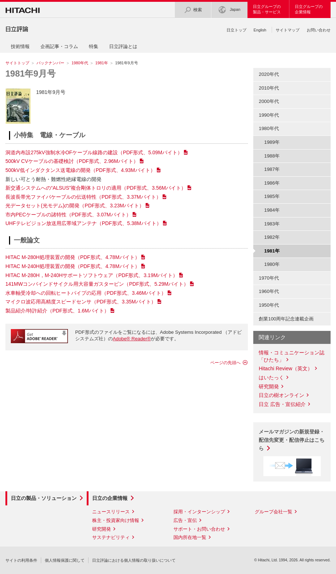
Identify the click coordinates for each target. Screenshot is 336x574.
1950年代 (269, 305)
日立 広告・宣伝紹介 (282, 404)
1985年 (272, 196)
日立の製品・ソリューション (44, 498)
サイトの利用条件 (21, 560)
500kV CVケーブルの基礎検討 (71, 161)
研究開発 (269, 386)
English (260, 30)
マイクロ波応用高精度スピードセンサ (80, 302)
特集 (93, 46)
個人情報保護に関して (65, 560)
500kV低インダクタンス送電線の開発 (80, 170)
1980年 (272, 264)
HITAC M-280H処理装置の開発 (72, 257)
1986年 (272, 183)
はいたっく (271, 377)
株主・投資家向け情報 (115, 520)
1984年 (272, 210)
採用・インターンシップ (199, 511)
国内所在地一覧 (189, 537)
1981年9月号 (30, 73)
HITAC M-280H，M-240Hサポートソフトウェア (91, 275)
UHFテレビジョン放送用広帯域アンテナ (83, 223)
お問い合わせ (319, 30)
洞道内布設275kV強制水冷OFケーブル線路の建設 (93, 152)
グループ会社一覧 (273, 511)
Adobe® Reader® (132, 338)
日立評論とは (123, 46)
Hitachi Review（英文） (286, 368)
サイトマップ (288, 30)
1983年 (272, 223)
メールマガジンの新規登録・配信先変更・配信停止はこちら (291, 440)
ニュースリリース (111, 511)
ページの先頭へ (225, 362)
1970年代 (269, 278)
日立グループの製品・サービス (267, 9)
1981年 (101, 63)
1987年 (272, 169)
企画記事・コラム (59, 46)
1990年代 (269, 115)
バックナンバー (50, 63)
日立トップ (236, 30)
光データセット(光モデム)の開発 (74, 205)
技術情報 (20, 46)
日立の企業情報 (110, 498)
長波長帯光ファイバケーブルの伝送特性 (83, 197)
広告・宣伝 (185, 520)
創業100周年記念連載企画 (286, 318)
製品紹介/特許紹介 (57, 311)
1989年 (272, 142)
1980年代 (80, 63)
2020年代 (269, 74)
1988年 (272, 156)
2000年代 (269, 101)
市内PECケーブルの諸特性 (68, 214)
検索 (193, 10)
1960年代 (269, 291)
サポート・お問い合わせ (199, 529)
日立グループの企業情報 (309, 9)
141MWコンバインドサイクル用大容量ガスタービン (97, 284)
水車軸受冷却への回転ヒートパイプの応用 (85, 293)
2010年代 (269, 88)
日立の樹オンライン (281, 395)
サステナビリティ (111, 537)
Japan (229, 10)
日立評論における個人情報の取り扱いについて (134, 560)
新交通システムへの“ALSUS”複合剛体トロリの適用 (95, 188)
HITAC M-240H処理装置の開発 (72, 266)
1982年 (272, 237)
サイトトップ (17, 63)
